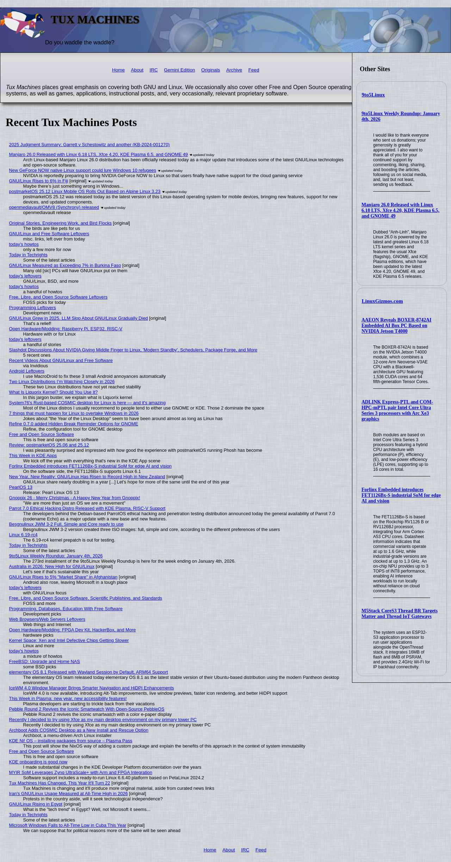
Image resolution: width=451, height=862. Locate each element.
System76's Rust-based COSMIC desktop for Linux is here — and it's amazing (87, 402)
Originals (210, 70)
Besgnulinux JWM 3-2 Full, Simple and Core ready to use (66, 524)
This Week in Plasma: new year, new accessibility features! (68, 698)
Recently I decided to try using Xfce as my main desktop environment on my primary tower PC (103, 719)
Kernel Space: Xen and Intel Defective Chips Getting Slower (69, 640)
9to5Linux (373, 95)
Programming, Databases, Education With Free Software (66, 608)
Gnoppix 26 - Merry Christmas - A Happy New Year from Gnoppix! (74, 497)
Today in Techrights (28, 254)
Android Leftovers (26, 371)
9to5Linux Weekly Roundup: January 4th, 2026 (56, 555)
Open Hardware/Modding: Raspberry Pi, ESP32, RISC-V (65, 328)
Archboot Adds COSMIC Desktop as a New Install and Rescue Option (78, 730)
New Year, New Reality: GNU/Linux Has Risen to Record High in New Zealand (87, 476)
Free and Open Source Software (41, 434)
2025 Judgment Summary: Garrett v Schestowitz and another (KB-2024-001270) (89, 144)
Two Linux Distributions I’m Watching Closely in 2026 (62, 381)
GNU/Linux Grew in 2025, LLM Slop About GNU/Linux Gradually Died (78, 318)
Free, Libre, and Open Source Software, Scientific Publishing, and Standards (85, 598)
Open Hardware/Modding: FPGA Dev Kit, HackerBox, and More (72, 629)
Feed (253, 70)
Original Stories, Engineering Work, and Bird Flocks (60, 223)
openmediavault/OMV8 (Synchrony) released (54, 207)
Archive (234, 70)
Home (118, 70)
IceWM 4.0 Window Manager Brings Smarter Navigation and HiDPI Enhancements (91, 688)
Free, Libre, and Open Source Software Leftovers (58, 297)
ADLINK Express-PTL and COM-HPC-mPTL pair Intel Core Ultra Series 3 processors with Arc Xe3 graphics (397, 410)
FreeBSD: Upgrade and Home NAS (44, 661)
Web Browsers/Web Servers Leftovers (47, 619)
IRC (153, 70)
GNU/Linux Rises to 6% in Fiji (38, 180)
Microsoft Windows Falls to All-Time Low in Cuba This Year (67, 825)
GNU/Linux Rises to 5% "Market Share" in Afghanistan (63, 577)
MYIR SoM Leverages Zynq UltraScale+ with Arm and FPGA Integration (80, 772)
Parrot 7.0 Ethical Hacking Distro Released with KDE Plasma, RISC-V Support (87, 508)
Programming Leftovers (32, 307)
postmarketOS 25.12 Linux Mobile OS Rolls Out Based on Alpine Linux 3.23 (85, 191)
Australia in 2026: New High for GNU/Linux (52, 566)
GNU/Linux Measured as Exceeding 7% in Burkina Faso (65, 265)
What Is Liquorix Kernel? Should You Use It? (53, 392)
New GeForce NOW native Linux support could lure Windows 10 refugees (82, 170)
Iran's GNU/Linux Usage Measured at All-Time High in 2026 (68, 793)
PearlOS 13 (20, 487)
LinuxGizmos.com (382, 301)
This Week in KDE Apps (33, 455)
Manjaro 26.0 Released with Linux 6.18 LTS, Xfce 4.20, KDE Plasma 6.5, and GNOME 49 (400, 210)
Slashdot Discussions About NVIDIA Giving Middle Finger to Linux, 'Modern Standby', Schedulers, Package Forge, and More (133, 349)
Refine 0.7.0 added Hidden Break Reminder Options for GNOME (73, 423)
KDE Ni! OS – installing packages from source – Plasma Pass (70, 740)
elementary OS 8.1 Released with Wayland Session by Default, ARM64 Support (88, 672)
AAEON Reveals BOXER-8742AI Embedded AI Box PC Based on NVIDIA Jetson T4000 (397, 325)
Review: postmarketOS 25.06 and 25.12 (49, 445)
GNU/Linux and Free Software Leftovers (49, 233)
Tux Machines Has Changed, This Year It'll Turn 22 (59, 783)
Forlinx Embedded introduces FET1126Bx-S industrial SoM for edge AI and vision (401, 495)
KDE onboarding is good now (38, 761)
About (137, 70)
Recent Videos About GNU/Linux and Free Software (61, 360)
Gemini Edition (179, 70)
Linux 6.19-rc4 (23, 534)
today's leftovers (25, 276)
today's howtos (24, 244)
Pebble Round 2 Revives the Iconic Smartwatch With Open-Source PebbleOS (87, 709)
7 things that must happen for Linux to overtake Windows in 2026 (74, 413)
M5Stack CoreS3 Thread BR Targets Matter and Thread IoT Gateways (400, 613)
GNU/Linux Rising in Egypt (36, 804)
